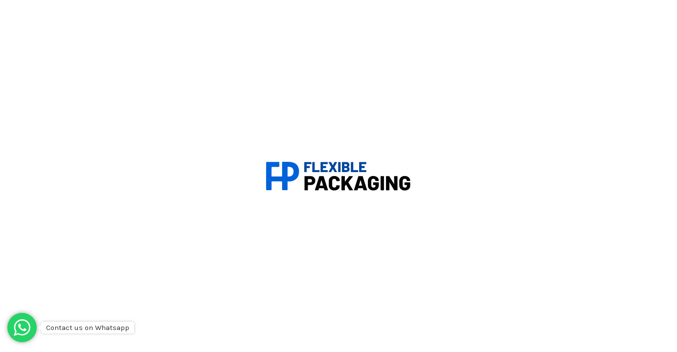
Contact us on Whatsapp (87, 327)
